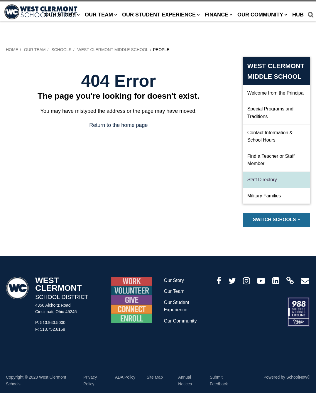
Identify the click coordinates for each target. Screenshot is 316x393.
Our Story (174, 280)
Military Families (264, 195)
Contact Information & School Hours (270, 136)
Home (12, 49)
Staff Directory (262, 179)
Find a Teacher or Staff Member (271, 160)
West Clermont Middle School (112, 49)
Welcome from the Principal (276, 92)
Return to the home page (118, 125)
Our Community (180, 320)
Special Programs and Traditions (270, 112)
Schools (61, 49)
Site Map (155, 377)
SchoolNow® (298, 377)
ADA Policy (125, 377)
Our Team (35, 49)
